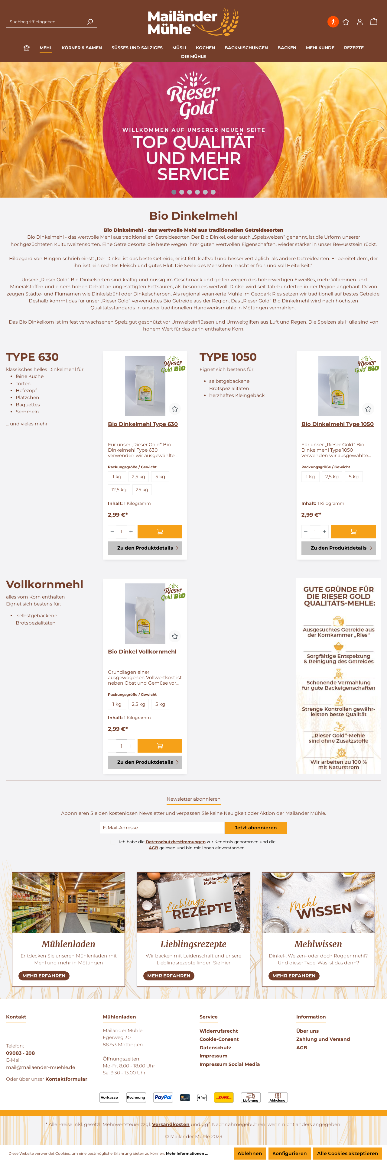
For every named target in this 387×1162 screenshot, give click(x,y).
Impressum (213, 1056)
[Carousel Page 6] (213, 192)
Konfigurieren (289, 1153)
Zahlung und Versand (323, 1039)
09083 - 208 (20, 1053)
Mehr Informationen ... (187, 1153)
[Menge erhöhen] (131, 531)
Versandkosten (171, 1124)
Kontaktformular (66, 1079)
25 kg (142, 489)
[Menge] (121, 531)
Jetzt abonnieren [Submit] (256, 828)
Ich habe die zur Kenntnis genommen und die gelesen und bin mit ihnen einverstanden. (197, 844)
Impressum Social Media (230, 1064)
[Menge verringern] (112, 531)
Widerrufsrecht (219, 1031)
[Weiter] (382, 130)
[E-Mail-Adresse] (162, 828)
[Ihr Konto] (360, 21)
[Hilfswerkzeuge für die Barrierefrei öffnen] (333, 21)
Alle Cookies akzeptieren (347, 1153)
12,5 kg (119, 489)
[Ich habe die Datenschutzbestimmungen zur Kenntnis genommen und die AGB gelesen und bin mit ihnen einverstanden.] (112, 842)
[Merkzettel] (346, 21)
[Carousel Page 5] (205, 192)
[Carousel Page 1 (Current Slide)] (173, 192)
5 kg (160, 476)
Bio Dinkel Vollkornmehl (142, 651)
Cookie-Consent (219, 1039)
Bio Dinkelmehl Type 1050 (337, 424)
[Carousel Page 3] (189, 192)
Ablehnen (250, 1153)
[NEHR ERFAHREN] (44, 975)
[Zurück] (4, 130)
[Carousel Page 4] (197, 192)
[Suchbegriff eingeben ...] (44, 21)
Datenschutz (215, 1048)
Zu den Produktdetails (148, 547)
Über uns (307, 1031)
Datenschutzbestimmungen (176, 841)
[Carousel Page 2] (181, 192)
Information (311, 1017)
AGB (153, 847)
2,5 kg (138, 476)
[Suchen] (90, 21)
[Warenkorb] (374, 22)
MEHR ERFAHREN (44, 976)
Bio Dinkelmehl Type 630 (143, 424)
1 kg (117, 476)
